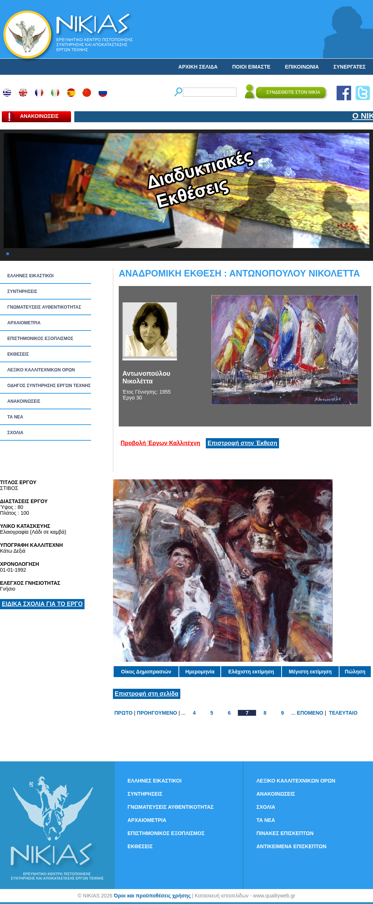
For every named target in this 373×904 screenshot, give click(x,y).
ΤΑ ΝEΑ (15, 417)
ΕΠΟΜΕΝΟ (310, 713)
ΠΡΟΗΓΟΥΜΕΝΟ (157, 713)
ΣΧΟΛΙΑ (15, 432)
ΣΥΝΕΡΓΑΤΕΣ (349, 67)
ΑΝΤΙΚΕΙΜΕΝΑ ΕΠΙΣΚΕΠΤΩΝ (291, 846)
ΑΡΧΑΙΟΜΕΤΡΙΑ (23, 322)
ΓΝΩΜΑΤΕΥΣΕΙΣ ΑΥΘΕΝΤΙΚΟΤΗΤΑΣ (44, 307)
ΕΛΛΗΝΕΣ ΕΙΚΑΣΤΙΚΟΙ (30, 275)
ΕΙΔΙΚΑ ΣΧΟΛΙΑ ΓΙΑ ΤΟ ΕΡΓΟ (42, 604)
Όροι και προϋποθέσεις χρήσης (152, 896)
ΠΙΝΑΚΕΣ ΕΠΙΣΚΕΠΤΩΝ (285, 833)
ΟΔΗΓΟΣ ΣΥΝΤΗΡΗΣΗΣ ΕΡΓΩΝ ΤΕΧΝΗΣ (49, 385)
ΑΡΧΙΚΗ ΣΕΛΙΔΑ (198, 67)
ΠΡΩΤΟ (123, 713)
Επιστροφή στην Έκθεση (242, 443)
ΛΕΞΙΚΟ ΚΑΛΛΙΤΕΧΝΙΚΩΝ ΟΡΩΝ (41, 369)
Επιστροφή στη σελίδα (146, 694)
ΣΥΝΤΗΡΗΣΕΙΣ (22, 291)
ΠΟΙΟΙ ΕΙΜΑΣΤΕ (251, 67)
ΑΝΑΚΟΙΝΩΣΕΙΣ (23, 401)
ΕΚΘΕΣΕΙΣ (18, 354)
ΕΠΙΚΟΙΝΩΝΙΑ (302, 67)
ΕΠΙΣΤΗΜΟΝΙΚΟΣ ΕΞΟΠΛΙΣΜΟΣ (40, 338)
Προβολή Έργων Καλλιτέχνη (160, 443)
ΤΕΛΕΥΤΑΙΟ (343, 713)
